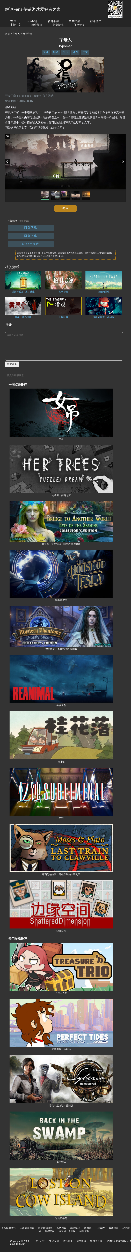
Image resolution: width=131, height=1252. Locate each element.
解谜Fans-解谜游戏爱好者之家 (33, 9)
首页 (7, 33)
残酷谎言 (113, 1228)
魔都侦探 (50, 1231)
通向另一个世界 (67, 1231)
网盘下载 (30, 227)
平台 (65, 52)
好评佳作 (95, 21)
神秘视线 (75, 1228)
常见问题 (54, 1241)
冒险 (45, 52)
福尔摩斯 (84, 1231)
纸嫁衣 (101, 1228)
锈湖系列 (88, 1228)
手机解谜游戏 (27, 1228)
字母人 (16, 33)
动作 (75, 52)
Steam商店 (30, 243)
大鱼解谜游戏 (8, 1228)
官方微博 (81, 1241)
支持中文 (15, 24)
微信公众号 (96, 1241)
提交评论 (12, 364)
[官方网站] (48, 95)
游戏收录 (67, 1241)
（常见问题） (24, 221)
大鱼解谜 (32, 21)
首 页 (13, 21)
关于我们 (40, 1241)
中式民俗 (74, 21)
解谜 (55, 52)
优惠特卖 (79, 24)
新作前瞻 (36, 24)
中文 (85, 52)
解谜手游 (53, 21)
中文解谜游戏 (45, 1228)
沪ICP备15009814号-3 (119, 1241)
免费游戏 (58, 24)
